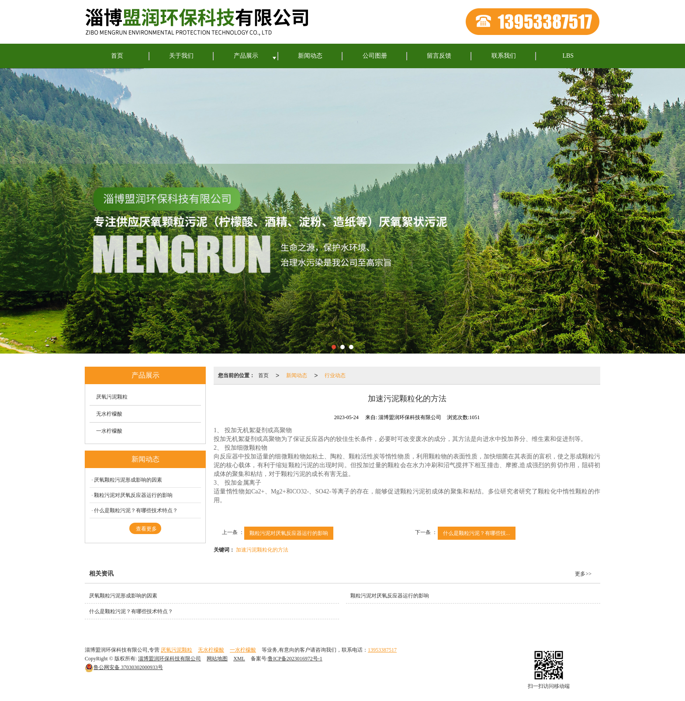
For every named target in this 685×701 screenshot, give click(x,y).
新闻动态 (310, 55)
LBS (568, 55)
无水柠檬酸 (109, 414)
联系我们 (503, 55)
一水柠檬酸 (109, 431)
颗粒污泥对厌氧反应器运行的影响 (288, 533)
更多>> (583, 574)
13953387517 (382, 650)
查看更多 (146, 529)
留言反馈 (439, 55)
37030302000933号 (124, 667)
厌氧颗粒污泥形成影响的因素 (128, 480)
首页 (117, 55)
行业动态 (335, 375)
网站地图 (217, 659)
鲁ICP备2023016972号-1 (295, 659)
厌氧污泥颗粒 (112, 397)
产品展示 (246, 55)
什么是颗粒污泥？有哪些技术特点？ (136, 510)
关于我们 (181, 55)
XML (239, 659)
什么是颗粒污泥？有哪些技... (476, 533)
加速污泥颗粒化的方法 (262, 550)
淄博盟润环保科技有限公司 (169, 659)
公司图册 (375, 55)
